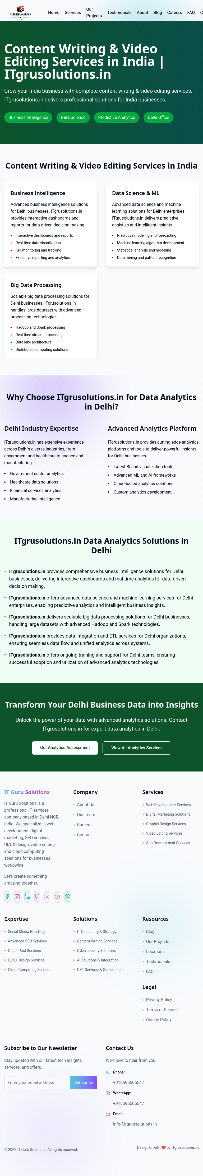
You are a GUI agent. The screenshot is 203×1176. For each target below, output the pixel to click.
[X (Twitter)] (47, 897)
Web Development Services (166, 805)
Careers (82, 824)
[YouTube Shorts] (57, 897)
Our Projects (155, 941)
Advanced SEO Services (25, 941)
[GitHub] (37, 897)
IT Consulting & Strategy (94, 931)
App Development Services (166, 843)
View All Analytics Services (137, 747)
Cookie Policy (157, 1019)
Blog (148, 931)
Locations (153, 951)
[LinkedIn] (27, 897)
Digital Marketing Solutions (166, 814)
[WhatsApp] (67, 897)
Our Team (84, 814)
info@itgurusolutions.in (135, 1124)
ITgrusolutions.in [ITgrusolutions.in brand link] (185, 1147)
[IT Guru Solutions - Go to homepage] (28, 12)
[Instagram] (17, 897)
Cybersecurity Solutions (94, 951)
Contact (82, 834)
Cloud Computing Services (27, 970)
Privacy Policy (157, 999)
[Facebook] (7, 897)
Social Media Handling (24, 931)
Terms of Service (160, 1009)
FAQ (148, 971)
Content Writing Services (95, 941)
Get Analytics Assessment (65, 747)
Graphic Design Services (164, 824)
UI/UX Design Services (24, 960)
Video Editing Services (162, 833)
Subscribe (83, 1082)
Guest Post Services (22, 951)
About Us (83, 804)
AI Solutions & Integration (96, 960)
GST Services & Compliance (97, 970)
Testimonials (156, 961)
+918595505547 (128, 1082)
